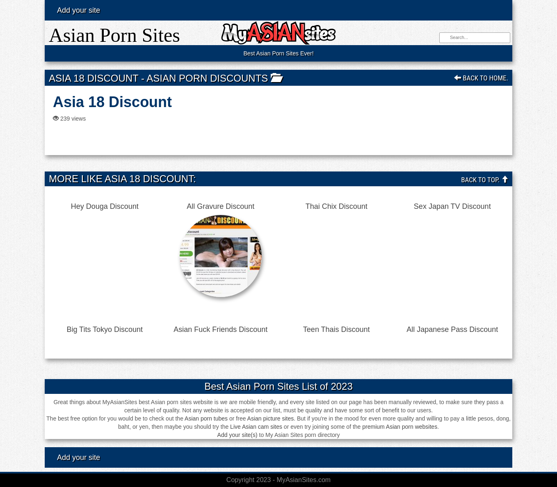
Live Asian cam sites (256, 426)
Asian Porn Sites (114, 35)
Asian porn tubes (206, 418)
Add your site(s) (237, 435)
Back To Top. (484, 180)
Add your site (78, 10)
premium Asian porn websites (399, 426)
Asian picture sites (270, 418)
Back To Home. (481, 78)
